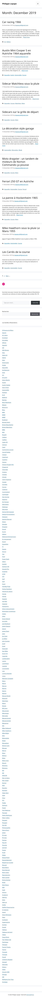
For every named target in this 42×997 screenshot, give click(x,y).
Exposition (5, 544)
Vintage (4, 974)
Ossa (3, 798)
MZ (3, 773)
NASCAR (4, 775)
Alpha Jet (4, 355)
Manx (3, 681)
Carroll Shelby (6, 452)
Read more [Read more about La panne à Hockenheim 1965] (20, 215)
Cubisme (4, 489)
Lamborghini (6, 658)
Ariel (3, 372)
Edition (9, 42)
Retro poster (5, 877)
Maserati (4, 698)
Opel (3, 795)
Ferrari (24, 189)
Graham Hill (5, 566)
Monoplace (5, 743)
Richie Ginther (6, 880)
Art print (4, 377)
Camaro (4, 445)
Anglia (4, 365)
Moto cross (5, 760)
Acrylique (5, 338)
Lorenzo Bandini (7, 673)
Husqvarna (5, 606)
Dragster (4, 527)
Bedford (4, 397)
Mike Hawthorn (6, 731)
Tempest (4, 945)
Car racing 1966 (11, 22)
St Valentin (5, 910)
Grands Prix (5, 569)
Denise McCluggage (8, 512)
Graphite (4, 571)
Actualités (5, 340)
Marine (4, 688)
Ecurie (4, 532)
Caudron (4, 459)
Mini (3, 736)
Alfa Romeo (5, 350)
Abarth (4, 333)
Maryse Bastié (6, 696)
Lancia (4, 661)
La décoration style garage (18, 128)
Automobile (18, 75)
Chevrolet (5, 469)
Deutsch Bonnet (7, 519)
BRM (3, 430)
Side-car (4, 902)
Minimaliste (5, 738)
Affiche (4, 343)
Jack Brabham (6, 624)
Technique (5, 942)
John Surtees (6, 641)
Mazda (4, 706)
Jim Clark (4, 636)
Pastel (4, 808)
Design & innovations (8, 514)
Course (24, 75)
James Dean (5, 631)
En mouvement (6, 539)
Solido (4, 905)
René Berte (5, 867)
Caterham (5, 457)
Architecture (5, 370)
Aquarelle (7, 75)
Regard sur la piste (7, 862)
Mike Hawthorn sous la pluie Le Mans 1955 (21, 229)
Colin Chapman (6, 479)
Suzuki (4, 927)
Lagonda (4, 656)
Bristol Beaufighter (7, 425)
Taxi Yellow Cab (6, 940)
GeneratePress (30, 994)
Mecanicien (5, 711)
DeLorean (5, 509)
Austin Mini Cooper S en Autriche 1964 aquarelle (16, 52)
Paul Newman (6, 810)
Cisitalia (4, 474)
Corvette (4, 484)
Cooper (4, 482)
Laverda (4, 666)
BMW (3, 415)
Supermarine (6, 922)
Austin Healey (6, 385)
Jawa (3, 634)
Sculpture (5, 895)
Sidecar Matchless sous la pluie (20, 83)
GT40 (3, 574)
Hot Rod (4, 601)
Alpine (4, 358)
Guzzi (3, 584)
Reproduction (6, 875)
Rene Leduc (5, 872)
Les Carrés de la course (16, 252)
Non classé (5, 780)
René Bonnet (6, 870)
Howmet (4, 604)
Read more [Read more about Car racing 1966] (26, 37)
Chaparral (5, 467)
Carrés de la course (7, 450)
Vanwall (4, 962)
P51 (3, 800)
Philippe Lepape (9, 3)
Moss (3, 753)
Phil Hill (4, 825)
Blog (3, 410)
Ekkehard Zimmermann (9, 537)
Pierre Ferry (5, 830)
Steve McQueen (6, 915)
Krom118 (5, 653)
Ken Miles (5, 651)
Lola (3, 671)
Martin (4, 691)
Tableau (4, 930)
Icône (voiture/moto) (8, 609)
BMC (3, 412)
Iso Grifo (4, 621)
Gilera (4, 561)
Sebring (4, 897)
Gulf (3, 579)
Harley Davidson (7, 589)
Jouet (3, 646)
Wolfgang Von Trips (8, 979)
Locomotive (5, 668)
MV (3, 770)
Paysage (4, 813)
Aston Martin (6, 380)
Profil (3, 852)
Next (8, 276)
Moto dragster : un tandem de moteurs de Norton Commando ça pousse (20, 161)
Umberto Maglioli (7, 959)
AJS (3, 348)
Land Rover (5, 663)
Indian (4, 614)
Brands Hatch (6, 422)
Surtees (4, 925)
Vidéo (3, 969)
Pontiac (4, 840)
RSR (3, 887)
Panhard (4, 805)
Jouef (3, 644)
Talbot (4, 935)
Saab (3, 890)
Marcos (4, 686)
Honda (4, 594)
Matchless (18, 103)
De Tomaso (5, 502)
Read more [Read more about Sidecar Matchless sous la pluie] (36, 99)
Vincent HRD (5, 972)
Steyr (3, 917)
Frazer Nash (5, 559)
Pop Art (4, 843)
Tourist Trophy (6, 947)
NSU (3, 785)
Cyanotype (5, 494)
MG (3, 726)
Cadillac (4, 440)
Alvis (3, 360)
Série (3, 900)
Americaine (5, 362)
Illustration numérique (8, 611)
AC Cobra (5, 335)
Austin (12, 75)
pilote (3, 833)
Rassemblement (7, 860)
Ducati (4, 529)
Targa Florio (5, 937)
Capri (3, 447)
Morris (4, 750)
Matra (4, 703)
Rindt (3, 882)
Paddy (4, 803)
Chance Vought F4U (8, 464)
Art (5, 42)
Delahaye (5, 507)
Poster (4, 850)
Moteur (4, 755)
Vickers (4, 967)
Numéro (4, 788)
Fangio (4, 549)
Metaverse (5, 723)
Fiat (3, 554)
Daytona (4, 499)
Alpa (3, 353)
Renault (4, 865)
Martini (4, 693)
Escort (4, 542)
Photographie (6, 828)
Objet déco (5, 793)
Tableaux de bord (7, 932)
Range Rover (6, 857)
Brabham (5, 420)
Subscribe (35, 303)
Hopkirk (4, 599)
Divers (4, 522)
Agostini (4, 345)
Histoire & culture (7, 591)
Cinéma (4, 472)
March (4, 683)
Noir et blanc (6, 778)
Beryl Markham (6, 402)
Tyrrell (4, 957)
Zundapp (4, 982)
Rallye (4, 855)
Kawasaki (5, 649)
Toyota (4, 949)
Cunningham (6, 492)
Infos (3, 616)
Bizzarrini (5, 407)
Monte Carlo (5, 746)
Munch (4, 763)
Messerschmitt (6, 718)
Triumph (4, 952)
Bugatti (4, 435)
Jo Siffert (4, 639)
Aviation (4, 392)
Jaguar (4, 629)
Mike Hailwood (6, 728)
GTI (3, 576)
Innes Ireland (6, 619)
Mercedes (5, 716)
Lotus (3, 676)
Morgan (4, 748)
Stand (4, 912)
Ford (3, 556)
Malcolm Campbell (7, 678)
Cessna (4, 462)
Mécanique (5, 713)
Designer (4, 517)
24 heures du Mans (7, 330)
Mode (20, 150)
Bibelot (4, 405)
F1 (3, 547)
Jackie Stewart (6, 626)
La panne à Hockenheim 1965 (20, 197)
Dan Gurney (5, 497)
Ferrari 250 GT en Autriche (18, 181)
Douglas (4, 524)
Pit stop (4, 835)
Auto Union (5, 387)
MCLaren (4, 708)
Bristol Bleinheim (7, 427)
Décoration (15, 150)
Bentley (4, 400)
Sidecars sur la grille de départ (20, 112)
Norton (4, 783)
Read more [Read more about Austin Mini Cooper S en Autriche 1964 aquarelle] (25, 70)
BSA (3, 432)
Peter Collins (5, 818)
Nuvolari (4, 790)
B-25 (3, 395)
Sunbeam (5, 920)
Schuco (4, 892)
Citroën (4, 477)
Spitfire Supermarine (8, 907)
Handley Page (6, 586)
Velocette (5, 964)
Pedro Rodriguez (7, 815)
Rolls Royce (5, 885)
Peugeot (4, 820)
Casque (4, 455)
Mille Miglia (5, 733)
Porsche (4, 845)
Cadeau (4, 437)
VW (3, 977)
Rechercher (5, 311)
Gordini (4, 564)
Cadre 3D (5, 442)
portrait (4, 847)
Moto (23, 103)
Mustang (4, 765)
